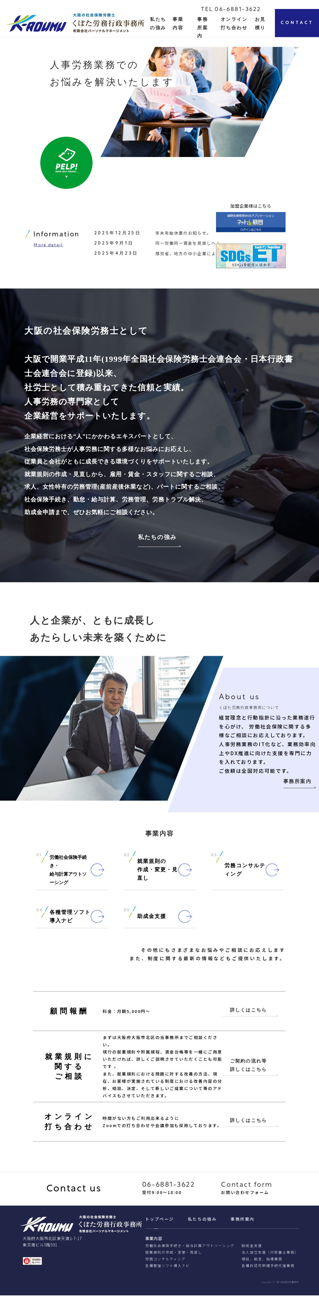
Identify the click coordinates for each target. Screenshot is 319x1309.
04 (39, 914)
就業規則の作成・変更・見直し (173, 1265)
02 (127, 859)
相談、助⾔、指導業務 (262, 1272)
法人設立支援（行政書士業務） (270, 1265)
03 (214, 859)
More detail (48, 247)
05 (127, 914)
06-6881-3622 (168, 1198)
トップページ (159, 1232)
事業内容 (153, 1252)
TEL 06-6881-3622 (231, 9)
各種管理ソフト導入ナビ (167, 1279)
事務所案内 (202, 28)
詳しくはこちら (248, 1022)
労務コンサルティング (165, 1272)
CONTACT (297, 23)
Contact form (247, 1198)
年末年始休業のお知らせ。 (184, 235)
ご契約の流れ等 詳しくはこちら (248, 1078)
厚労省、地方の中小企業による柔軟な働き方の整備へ (212, 255)
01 (39, 859)
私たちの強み (157, 540)
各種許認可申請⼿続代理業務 (268, 1279)
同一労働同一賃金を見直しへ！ (188, 245)
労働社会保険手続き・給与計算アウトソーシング (190, 1259)
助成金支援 (252, 1259)
